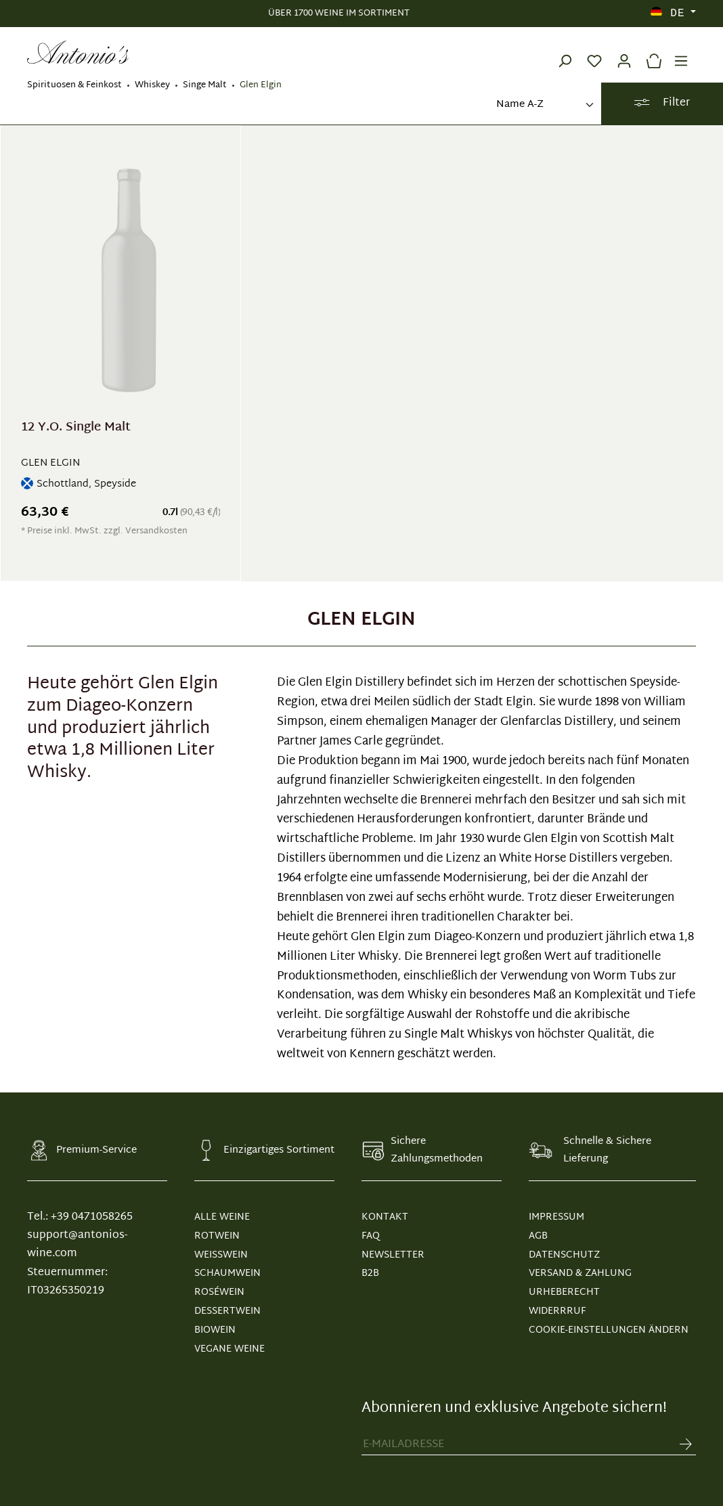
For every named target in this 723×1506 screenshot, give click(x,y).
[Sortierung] (543, 105)
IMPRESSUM (556, 1217)
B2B (370, 1273)
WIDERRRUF (557, 1311)
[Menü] (681, 52)
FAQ (371, 1236)
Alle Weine (222, 1217)
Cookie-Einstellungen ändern (608, 1330)
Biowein (215, 1330)
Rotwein (217, 1236)
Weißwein (221, 1255)
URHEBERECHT (564, 1292)
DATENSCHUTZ (564, 1255)
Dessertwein (227, 1311)
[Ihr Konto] (624, 52)
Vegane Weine (229, 1349)
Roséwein (219, 1292)
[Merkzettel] (594, 52)
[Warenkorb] (650, 52)
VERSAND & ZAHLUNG (580, 1273)
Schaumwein (227, 1273)
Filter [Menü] (661, 103)
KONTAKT (385, 1217)
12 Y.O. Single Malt (76, 429)
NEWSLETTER (393, 1255)
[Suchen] (564, 52)
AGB (538, 1236)
